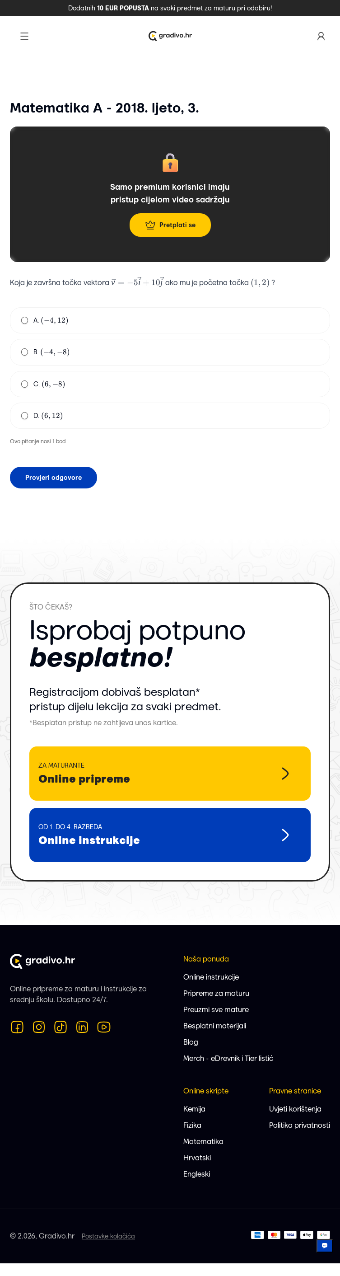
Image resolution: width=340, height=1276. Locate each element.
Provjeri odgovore (53, 478)
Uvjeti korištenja (295, 1109)
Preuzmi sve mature (216, 1009)
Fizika (192, 1125)
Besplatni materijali (214, 1026)
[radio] (24, 320)
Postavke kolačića (108, 1236)
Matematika (203, 1141)
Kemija (194, 1109)
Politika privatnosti (299, 1125)
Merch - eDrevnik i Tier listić (228, 1058)
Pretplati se (170, 225)
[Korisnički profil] (321, 36)
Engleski (196, 1174)
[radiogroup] (170, 368)
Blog (190, 1042)
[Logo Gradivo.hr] (170, 36)
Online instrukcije (211, 977)
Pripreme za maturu (216, 993)
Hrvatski (197, 1158)
